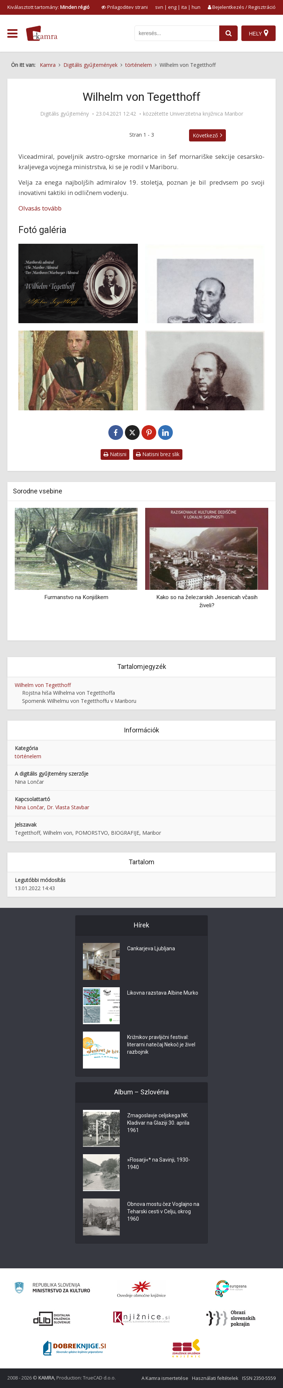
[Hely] (258, 33)
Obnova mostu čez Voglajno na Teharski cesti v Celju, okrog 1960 (163, 1211)
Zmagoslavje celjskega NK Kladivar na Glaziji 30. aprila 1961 (158, 1122)
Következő (205, 135)
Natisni (115, 454)
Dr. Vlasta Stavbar (68, 807)
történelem (28, 756)
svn (159, 7)
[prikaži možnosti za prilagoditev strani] (124, 7)
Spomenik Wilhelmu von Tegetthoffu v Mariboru (79, 700)
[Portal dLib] (52, 1318)
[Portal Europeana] (231, 1288)
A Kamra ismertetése (165, 1378)
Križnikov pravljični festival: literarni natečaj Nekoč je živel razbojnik (161, 1044)
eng (172, 7)
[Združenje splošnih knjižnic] (186, 1348)
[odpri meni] (12, 34)
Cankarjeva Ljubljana (151, 948)
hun (196, 7)
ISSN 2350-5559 (259, 1378)
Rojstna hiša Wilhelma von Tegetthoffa (68, 692)
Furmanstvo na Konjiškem (76, 597)
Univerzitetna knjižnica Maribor (206, 113)
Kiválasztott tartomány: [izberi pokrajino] (48, 7)
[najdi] (228, 33)
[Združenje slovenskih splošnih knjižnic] (141, 1318)
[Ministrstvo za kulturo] (52, 1289)
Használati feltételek (215, 1378)
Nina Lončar (29, 807)
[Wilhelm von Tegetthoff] (205, 284)
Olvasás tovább (40, 208)
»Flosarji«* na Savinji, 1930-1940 (158, 1163)
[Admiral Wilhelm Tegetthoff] (78, 370)
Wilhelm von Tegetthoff (43, 684)
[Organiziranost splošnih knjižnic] (141, 1289)
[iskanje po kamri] (176, 33)
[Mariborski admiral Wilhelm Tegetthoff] (78, 284)
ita (184, 7)
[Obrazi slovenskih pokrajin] (231, 1318)
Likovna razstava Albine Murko (162, 993)
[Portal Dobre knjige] (74, 1348)
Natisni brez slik (157, 454)
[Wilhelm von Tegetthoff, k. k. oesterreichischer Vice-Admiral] (205, 370)
